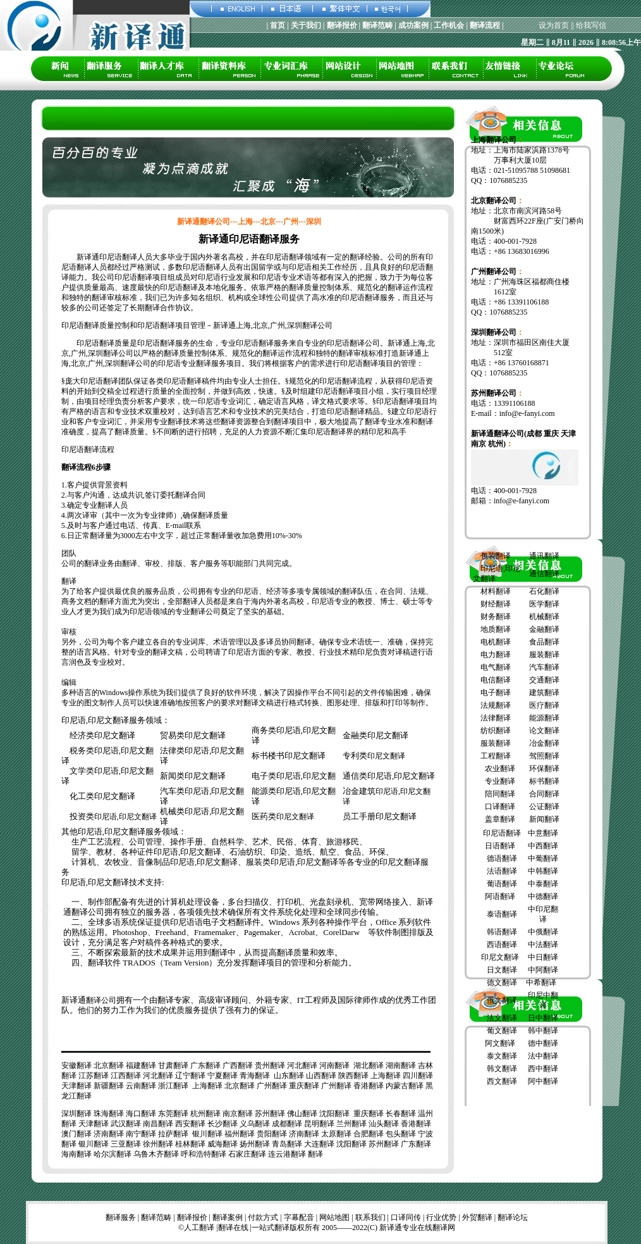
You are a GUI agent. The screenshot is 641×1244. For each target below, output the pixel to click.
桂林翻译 (190, 1144)
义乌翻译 (255, 1123)
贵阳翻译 (272, 1133)
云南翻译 (141, 1085)
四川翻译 (418, 1075)
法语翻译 (502, 871)
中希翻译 (541, 982)
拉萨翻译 (173, 1133)
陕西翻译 (353, 1075)
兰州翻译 (351, 1123)
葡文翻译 (502, 1030)
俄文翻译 (502, 1000)
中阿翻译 (543, 969)
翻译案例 (227, 1217)
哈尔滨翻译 (112, 1154)
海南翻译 (76, 1154)
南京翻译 (238, 1113)
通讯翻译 (544, 555)
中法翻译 (543, 944)
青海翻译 (255, 1075)
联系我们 (370, 1217)
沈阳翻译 (334, 1113)
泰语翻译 (502, 914)
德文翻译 (502, 982)
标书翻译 (544, 781)
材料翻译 (495, 591)
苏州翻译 (270, 1113)
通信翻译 (544, 573)
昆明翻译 (319, 1123)
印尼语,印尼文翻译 (125, 816)
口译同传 (406, 1217)
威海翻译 (222, 1144)
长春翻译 (401, 1113)
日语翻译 (500, 845)
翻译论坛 (513, 1217)
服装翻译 (544, 654)
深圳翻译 (76, 1113)
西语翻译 (502, 944)
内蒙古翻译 (405, 1085)
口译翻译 (500, 806)
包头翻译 (401, 1133)
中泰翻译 (543, 883)
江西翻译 (126, 1075)
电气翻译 (495, 667)
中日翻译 (543, 957)
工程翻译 (495, 755)
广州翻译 (272, 1085)
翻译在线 (233, 1227)
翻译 (315, 1154)
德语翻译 (502, 858)
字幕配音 (299, 1217)
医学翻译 (544, 604)
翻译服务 (121, 1217)
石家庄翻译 (247, 1154)
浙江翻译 (173, 1085)
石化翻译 (544, 591)
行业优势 (441, 1217)
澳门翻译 (76, 1133)
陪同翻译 (500, 793)
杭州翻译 (205, 1113)
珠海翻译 (109, 1113)
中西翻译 (543, 845)
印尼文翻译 (386, 755)
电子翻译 (495, 692)
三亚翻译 (126, 1144)
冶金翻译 (544, 743)
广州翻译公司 (493, 271)
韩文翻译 (502, 1068)
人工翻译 (199, 1227)
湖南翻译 (401, 1065)
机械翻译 (544, 616)
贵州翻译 (270, 1065)
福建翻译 (141, 1065)
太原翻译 (336, 1133)
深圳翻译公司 (493, 332)
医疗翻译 (544, 705)
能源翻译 (544, 717)
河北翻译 (302, 1065)
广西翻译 (238, 1065)
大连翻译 (319, 1144)
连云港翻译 (287, 1154)
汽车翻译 (544, 667)
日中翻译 (543, 1018)
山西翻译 (321, 1075)
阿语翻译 (500, 896)
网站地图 (334, 1217)
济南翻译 (109, 1133)
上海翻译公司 (493, 139)
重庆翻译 (304, 1085)
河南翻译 (334, 1065)
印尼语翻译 (502, 833)
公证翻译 (544, 806)
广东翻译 (205, 1065)
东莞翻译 (173, 1113)
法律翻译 (495, 717)
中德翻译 (543, 896)
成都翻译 (287, 1123)
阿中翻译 (543, 1081)
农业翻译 (500, 768)
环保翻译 (544, 768)
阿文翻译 (500, 1043)
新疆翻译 (109, 1085)
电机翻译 (495, 642)
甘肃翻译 (173, 1065)
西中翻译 (543, 1068)
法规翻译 (495, 705)
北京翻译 (109, 1065)
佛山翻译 (302, 1113)
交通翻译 (544, 679)
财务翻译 (495, 616)
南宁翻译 (141, 1133)
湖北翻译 (368, 1065)
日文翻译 (502, 969)
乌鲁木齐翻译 (156, 1154)
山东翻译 (289, 1075)
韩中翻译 (543, 1030)
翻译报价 (192, 1217)
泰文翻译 (502, 1056)
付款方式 (263, 1217)
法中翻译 (543, 1056)
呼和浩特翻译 (203, 1154)
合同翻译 (544, 793)
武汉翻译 (126, 1123)
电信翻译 (495, 679)
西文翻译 (502, 1081)
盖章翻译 (499, 819)
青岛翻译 (287, 1144)
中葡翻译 (543, 858)
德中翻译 (543, 1043)
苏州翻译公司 (493, 393)
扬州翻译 (255, 1144)
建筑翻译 (544, 692)
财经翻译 (495, 604)
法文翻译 (502, 1018)
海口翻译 (141, 1113)
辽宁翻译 (190, 1075)
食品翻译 (544, 642)
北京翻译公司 (493, 200)
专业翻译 (500, 781)
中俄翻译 (543, 931)
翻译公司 (101, 1000)
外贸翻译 (477, 1217)
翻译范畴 (156, 1217)
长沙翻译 (222, 1123)
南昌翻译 (158, 1123)
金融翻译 (544, 629)
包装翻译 (495, 555)
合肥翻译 (368, 1133)
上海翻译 (385, 1075)
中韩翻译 (543, 871)
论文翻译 (544, 730)
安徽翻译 (76, 1065)
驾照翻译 (544, 755)
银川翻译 (207, 1133)
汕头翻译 (384, 1123)
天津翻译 (76, 1085)
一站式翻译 (271, 1227)
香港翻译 (368, 1085)
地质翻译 (495, 629)
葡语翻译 (502, 883)
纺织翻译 (495, 730)
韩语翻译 (502, 931)
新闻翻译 (544, 819)
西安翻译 (190, 1123)
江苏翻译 (93, 1075)
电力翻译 (495, 654)
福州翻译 (239, 1133)
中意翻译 (543, 833)
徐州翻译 (158, 1144)
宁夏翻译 (222, 1075)
